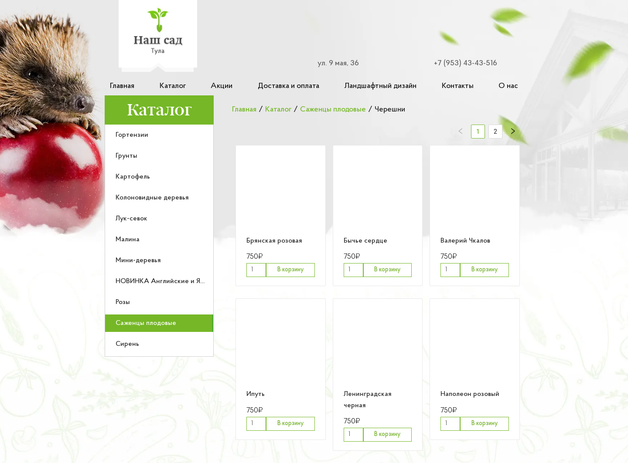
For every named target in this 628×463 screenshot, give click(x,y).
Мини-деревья (138, 260)
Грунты (126, 155)
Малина (128, 239)
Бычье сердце (365, 240)
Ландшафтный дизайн (380, 86)
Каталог (173, 86)
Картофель (133, 176)
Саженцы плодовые (146, 323)
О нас (508, 86)
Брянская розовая (274, 240)
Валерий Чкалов (465, 240)
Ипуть (255, 394)
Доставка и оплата (288, 86)
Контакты (458, 86)
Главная (122, 86)
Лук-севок (131, 218)
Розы (123, 302)
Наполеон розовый (469, 394)
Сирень (127, 344)
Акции (221, 86)
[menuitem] (159, 135)
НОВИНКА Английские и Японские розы (179, 281)
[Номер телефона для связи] (460, 63)
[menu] (159, 241)
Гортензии (132, 135)
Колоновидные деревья (152, 197)
